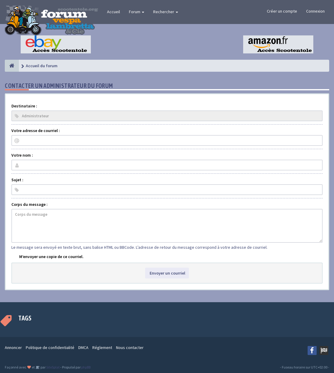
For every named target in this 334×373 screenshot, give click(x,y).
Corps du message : (29, 204)
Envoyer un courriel (167, 273)
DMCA (83, 347)
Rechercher (165, 11)
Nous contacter (130, 347)
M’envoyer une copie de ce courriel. (51, 256)
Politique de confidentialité (50, 347)
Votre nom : (22, 155)
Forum (136, 11)
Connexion (315, 11)
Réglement (102, 347)
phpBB (86, 367)
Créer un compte (282, 11)
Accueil (113, 11)
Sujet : (17, 179)
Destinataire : (24, 106)
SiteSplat (53, 367)
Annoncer (13, 347)
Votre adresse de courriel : (35, 130)
